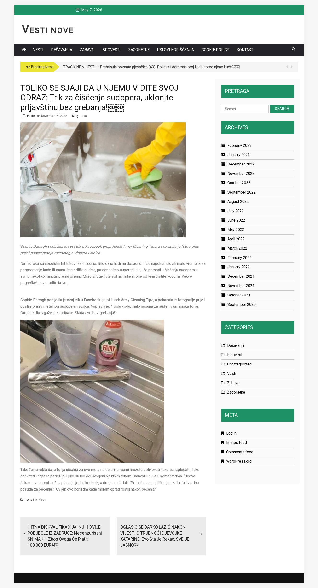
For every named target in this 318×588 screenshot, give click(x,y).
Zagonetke (139, 49)
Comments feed (239, 452)
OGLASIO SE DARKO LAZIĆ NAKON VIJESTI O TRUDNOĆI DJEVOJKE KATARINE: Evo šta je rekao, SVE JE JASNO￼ (154, 535)
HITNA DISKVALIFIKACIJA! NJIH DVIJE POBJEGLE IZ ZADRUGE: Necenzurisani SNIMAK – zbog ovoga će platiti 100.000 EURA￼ (65, 535)
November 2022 (240, 173)
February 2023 (239, 145)
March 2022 (237, 248)
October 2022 (238, 183)
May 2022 (235, 229)
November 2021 (240, 285)
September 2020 (241, 304)
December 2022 (240, 164)
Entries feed (236, 442)
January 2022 (238, 267)
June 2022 (236, 220)
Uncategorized (239, 364)
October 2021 (238, 295)
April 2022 (236, 239)
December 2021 (240, 276)
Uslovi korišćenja (175, 49)
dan (84, 116)
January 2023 (238, 155)
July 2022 (235, 211)
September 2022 (241, 192)
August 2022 (238, 201)
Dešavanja (61, 49)
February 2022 (239, 257)
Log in (231, 433)
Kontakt (245, 49)
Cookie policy (215, 49)
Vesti (38, 49)
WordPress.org (239, 461)
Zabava (87, 49)
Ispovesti (111, 49)
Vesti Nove (48, 30)
